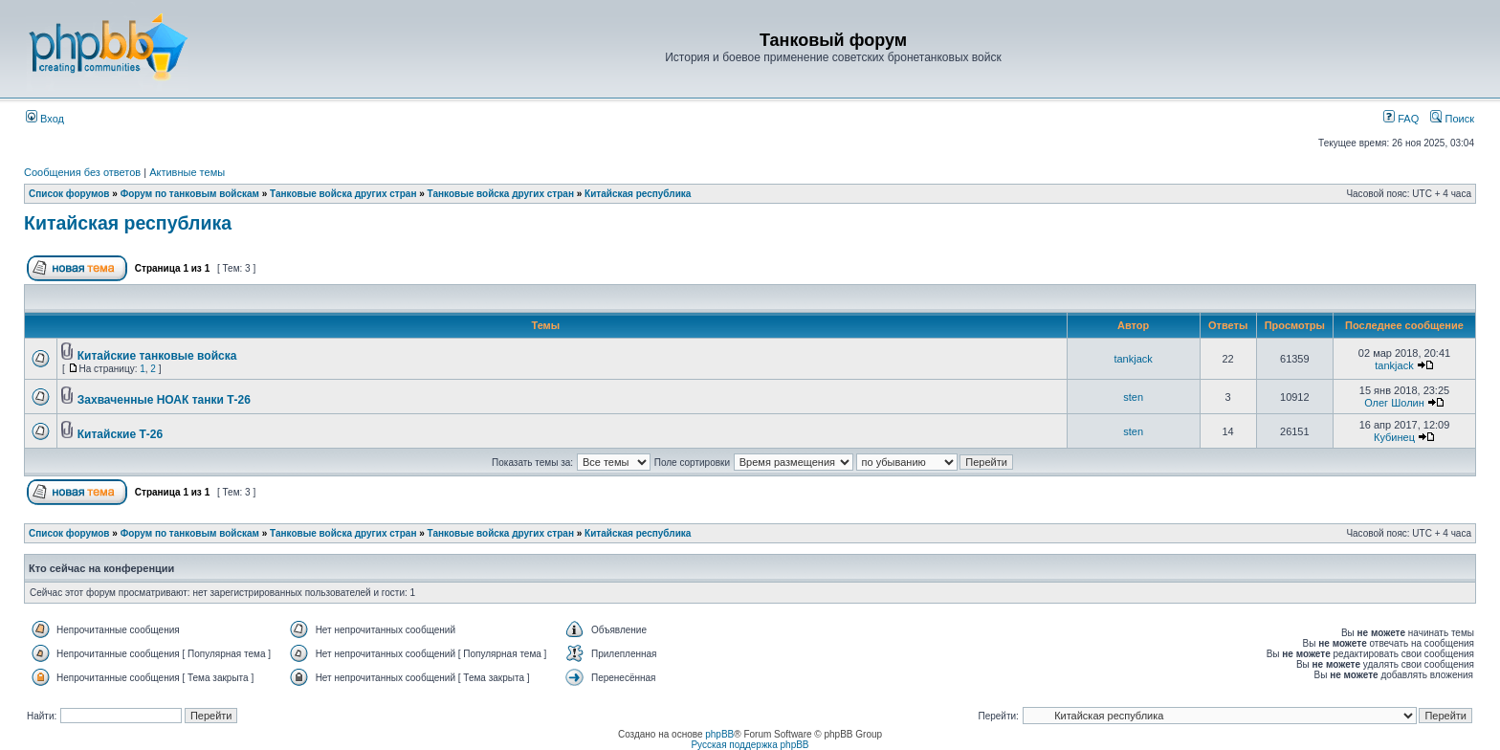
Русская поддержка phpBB (749, 744)
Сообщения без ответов (82, 172)
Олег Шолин (1394, 402)
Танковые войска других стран (343, 193)
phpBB (719, 734)
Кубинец (1394, 437)
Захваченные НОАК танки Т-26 (164, 400)
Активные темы (187, 172)
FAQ (1401, 118)
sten (1133, 397)
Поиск (1452, 118)
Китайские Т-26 (120, 434)
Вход (45, 118)
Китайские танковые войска (157, 356)
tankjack (1133, 358)
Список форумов (69, 193)
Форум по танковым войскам (190, 193)
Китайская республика (638, 193)
